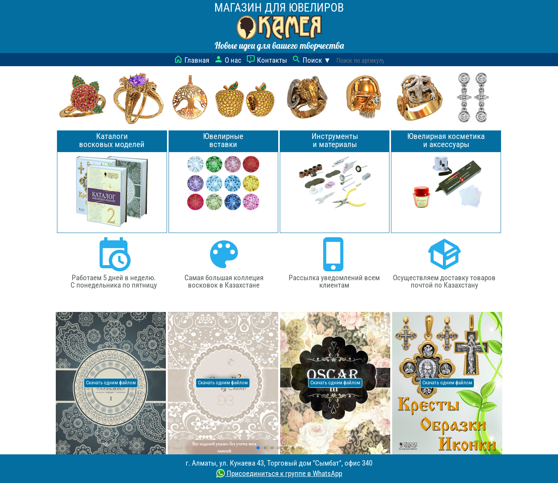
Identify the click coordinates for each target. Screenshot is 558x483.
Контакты (266, 60)
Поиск (311, 60)
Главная (191, 60)
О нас (227, 60)
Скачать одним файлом (111, 382)
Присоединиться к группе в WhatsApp (279, 473)
